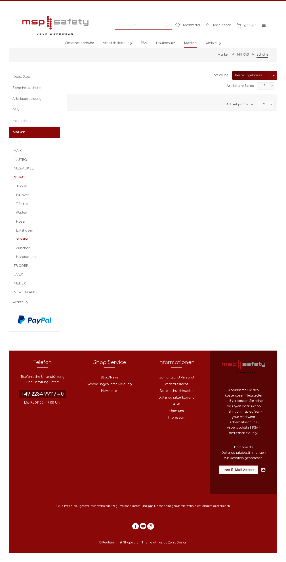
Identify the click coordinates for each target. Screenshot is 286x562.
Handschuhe (26, 257)
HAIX (18, 151)
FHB (17, 142)
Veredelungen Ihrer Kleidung (109, 384)
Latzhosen (24, 230)
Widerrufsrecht (176, 384)
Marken (19, 132)
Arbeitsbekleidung (27, 98)
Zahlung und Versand (176, 377)
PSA (16, 110)
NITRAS (19, 177)
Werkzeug (20, 302)
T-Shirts (22, 204)
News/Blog (21, 76)
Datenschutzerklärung (176, 397)
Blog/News (109, 377)
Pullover (22, 195)
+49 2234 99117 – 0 (42, 394)
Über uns (176, 411)
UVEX (18, 274)
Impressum (176, 417)
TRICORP (21, 265)
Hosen (21, 221)
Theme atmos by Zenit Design (164, 542)
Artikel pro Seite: (240, 86)
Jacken (21, 186)
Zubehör (23, 248)
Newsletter (109, 391)
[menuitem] (143, 25)
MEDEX (20, 283)
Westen (21, 212)
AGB (176, 404)
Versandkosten (130, 506)
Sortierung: (220, 75)
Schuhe (22, 239)
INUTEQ (20, 159)
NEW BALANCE (26, 292)
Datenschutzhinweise (176, 391)
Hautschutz (22, 121)
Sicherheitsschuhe (27, 88)
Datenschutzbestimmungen (243, 452)
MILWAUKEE (24, 168)
